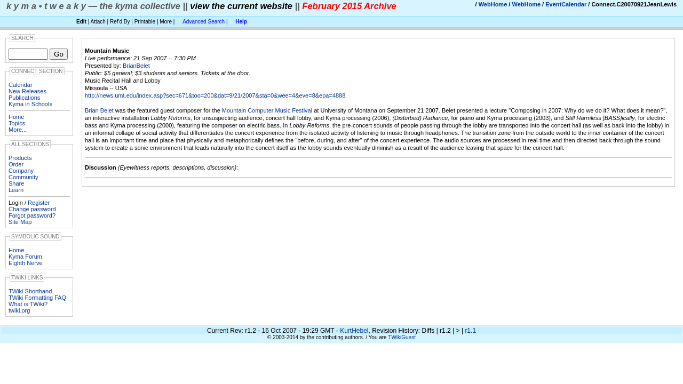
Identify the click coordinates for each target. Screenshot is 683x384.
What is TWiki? (28, 304)
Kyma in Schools (30, 104)
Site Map (20, 222)
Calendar (21, 85)
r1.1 (470, 330)
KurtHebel (354, 330)
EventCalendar (565, 4)
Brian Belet (99, 110)
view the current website (241, 6)
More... (18, 129)
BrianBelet (136, 65)
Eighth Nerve (26, 263)
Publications (24, 97)
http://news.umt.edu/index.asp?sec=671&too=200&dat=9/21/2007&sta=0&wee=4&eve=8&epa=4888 (215, 95)
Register (39, 202)
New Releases (27, 91)
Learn (16, 190)
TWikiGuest (402, 337)
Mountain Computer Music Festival (267, 110)
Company (21, 170)
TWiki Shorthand (30, 291)
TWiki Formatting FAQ (37, 297)
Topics (17, 123)
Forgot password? (32, 215)
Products (20, 158)
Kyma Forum (25, 256)
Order (16, 164)
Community (23, 177)
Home (16, 117)
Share (16, 183)
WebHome (493, 4)
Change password (32, 209)
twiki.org (19, 310)
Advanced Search (203, 22)
